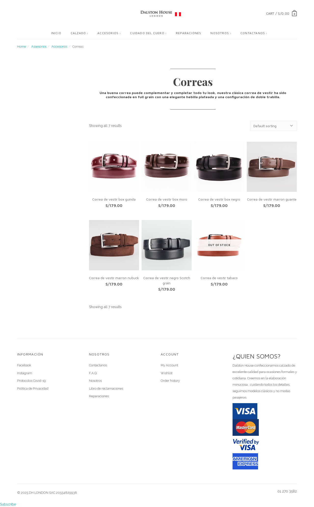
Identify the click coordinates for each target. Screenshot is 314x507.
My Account (169, 365)
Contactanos (252, 33)
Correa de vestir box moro (166, 199)
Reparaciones (99, 396)
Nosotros (219, 33)
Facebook (24, 365)
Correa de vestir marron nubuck (114, 278)
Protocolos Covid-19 (31, 381)
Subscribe (8, 504)
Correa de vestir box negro (219, 199)
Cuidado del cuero (147, 33)
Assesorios (38, 46)
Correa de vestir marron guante (272, 199)
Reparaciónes (188, 33)
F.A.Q (93, 373)
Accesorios (107, 33)
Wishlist (166, 373)
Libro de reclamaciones (106, 388)
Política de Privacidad (32, 388)
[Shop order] (273, 126)
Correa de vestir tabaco (219, 278)
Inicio (56, 33)
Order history (170, 381)
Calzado (78, 33)
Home (21, 46)
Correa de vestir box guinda (114, 199)
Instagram (24, 373)
